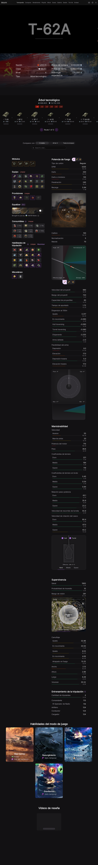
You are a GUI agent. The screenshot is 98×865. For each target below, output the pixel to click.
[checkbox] (62, 538)
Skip (68, 216)
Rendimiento (36, 2)
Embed (76, 2)
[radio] (42, 143)
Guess (54, 2)
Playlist (44, 2)
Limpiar (22, 172)
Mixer (49, 2)
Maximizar (41, 244)
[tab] (61, 567)
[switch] (41, 211)
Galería (59, 2)
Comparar (28, 2)
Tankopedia (20, 2)
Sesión (65, 2)
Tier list (70, 2)
